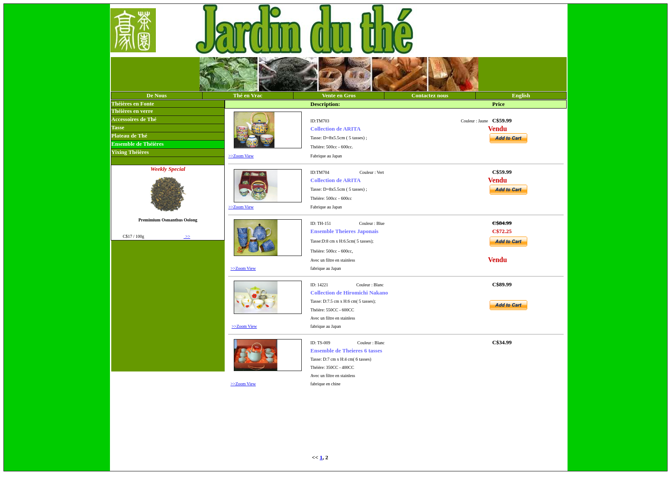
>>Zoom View (241, 156)
